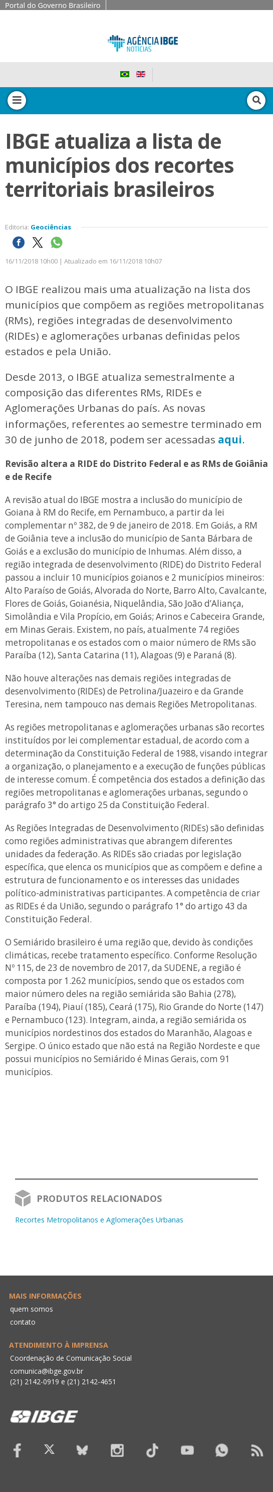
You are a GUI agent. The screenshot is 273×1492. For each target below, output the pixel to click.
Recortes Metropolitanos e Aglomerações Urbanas (99, 1219)
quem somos (31, 1309)
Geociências (51, 226)
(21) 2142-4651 (91, 1381)
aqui (230, 439)
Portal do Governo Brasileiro (53, 5)
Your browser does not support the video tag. (136, 1154)
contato (23, 1322)
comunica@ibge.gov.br (46, 1371)
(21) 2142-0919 (34, 1381)
